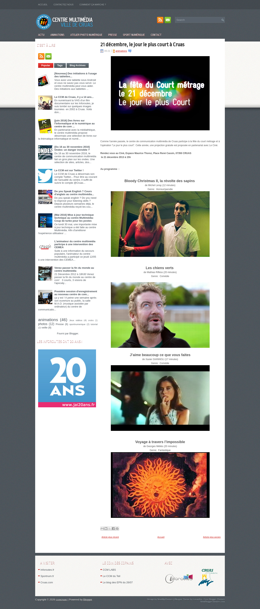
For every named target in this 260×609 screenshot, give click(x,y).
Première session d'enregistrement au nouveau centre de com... (75, 293)
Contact (156, 34)
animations (48, 319)
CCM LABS (109, 569)
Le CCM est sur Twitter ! (69, 170)
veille (45, 327)
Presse (112, 34)
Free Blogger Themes (214, 599)
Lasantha (197, 599)
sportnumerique (77, 324)
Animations (57, 34)
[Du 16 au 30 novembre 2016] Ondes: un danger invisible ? (72, 148)
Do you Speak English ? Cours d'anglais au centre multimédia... (74, 193)
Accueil (43, 4)
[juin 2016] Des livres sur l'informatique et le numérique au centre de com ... (74, 123)
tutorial (94, 324)
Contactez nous (63, 4)
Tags (60, 65)
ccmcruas (61, 599)
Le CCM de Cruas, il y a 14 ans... (74, 97)
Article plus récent (110, 537)
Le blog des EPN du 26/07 (118, 582)
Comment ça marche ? (92, 4)
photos (42, 324)
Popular (45, 65)
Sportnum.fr (47, 576)
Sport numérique (134, 34)
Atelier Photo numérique (86, 34)
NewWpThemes (165, 599)
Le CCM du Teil (111, 576)
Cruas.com (47, 582)
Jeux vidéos (75, 320)
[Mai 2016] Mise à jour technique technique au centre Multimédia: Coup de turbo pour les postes (74, 217)
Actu (41, 34)
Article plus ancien (212, 537)
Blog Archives (78, 65)
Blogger (73, 333)
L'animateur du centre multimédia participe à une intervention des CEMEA (74, 244)
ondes (91, 320)
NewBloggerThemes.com (213, 601)
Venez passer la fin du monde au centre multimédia (74, 269)
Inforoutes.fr (47, 569)
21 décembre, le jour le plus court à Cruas (142, 44)
